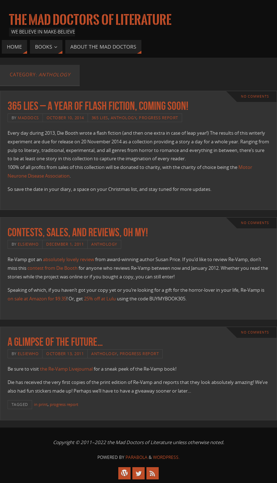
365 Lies (100, 117)
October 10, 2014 (65, 117)
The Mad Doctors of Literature (90, 20)
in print (41, 404)
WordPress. (166, 457)
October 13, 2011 (65, 353)
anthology (124, 117)
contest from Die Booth (52, 268)
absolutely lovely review (68, 259)
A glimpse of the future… (55, 341)
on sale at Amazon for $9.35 (37, 298)
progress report (158, 117)
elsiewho (28, 244)
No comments (255, 96)
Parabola (137, 457)
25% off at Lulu (100, 298)
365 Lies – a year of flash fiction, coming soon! (98, 105)
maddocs (28, 117)
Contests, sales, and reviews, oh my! (78, 232)
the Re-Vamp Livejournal (66, 369)
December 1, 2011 (65, 244)
